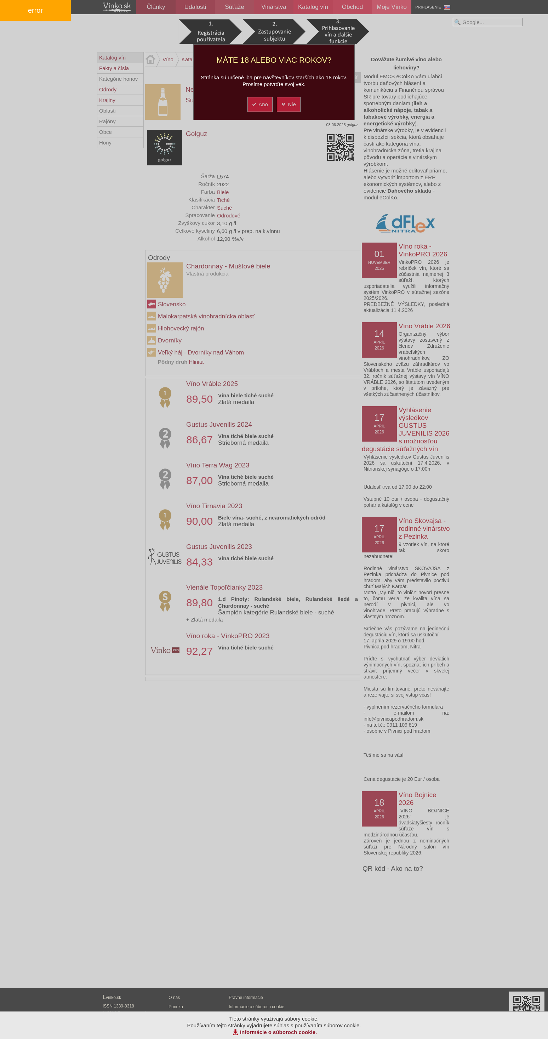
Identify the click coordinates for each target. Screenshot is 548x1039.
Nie (288, 104)
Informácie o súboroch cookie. (278, 1032)
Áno (259, 104)
